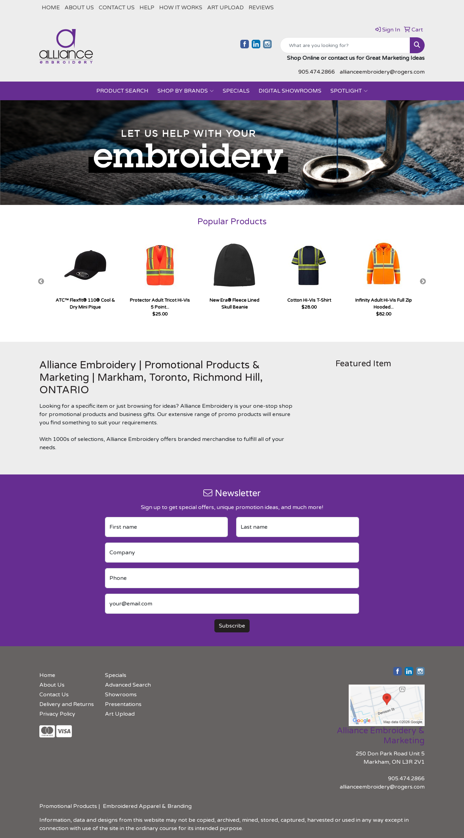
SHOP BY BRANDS (185, 91)
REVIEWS (261, 7)
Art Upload (225, 7)
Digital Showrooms (290, 90)
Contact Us (117, 7)
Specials (236, 90)
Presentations (123, 704)
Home (51, 7)
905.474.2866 (316, 71)
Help (146, 7)
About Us (79, 7)
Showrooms (121, 694)
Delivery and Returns (66, 704)
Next (422, 281)
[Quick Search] (345, 45)
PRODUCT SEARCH (122, 90)
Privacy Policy (57, 713)
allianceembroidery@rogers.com (382, 71)
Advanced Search (128, 684)
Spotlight (349, 91)
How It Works (180, 7)
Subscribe (232, 625)
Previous (41, 281)
